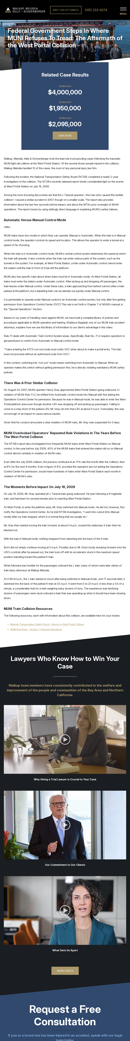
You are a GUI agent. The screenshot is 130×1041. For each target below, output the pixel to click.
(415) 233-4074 (96, 10)
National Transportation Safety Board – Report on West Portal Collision (47, 624)
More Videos (65, 970)
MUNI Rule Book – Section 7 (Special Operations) (36, 629)
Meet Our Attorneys (66, 10)
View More (65, 135)
